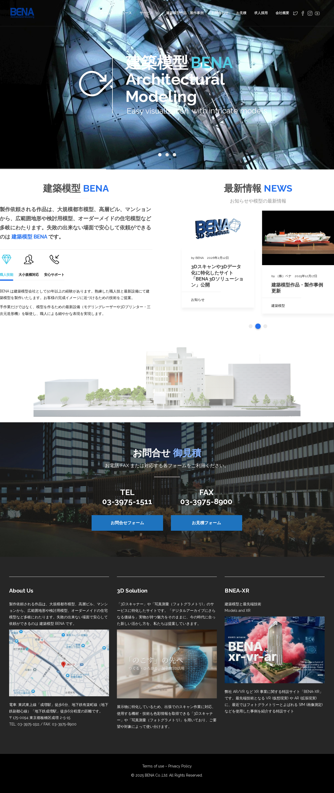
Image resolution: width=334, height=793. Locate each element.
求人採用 (261, 13)
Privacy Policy (180, 766)
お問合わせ (219, 13)
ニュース (125, 13)
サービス (146, 13)
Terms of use (153, 766)
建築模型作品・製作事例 (185, 13)
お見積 (241, 13)
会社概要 (282, 13)
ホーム (105, 13)
